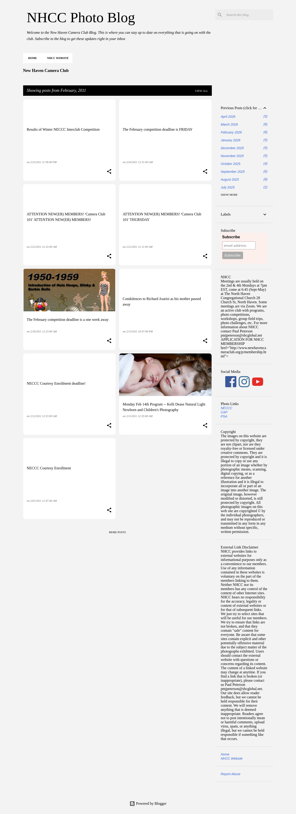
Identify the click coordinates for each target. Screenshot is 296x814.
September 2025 (233, 171)
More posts (117, 532)
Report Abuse (230, 774)
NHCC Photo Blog (81, 17)
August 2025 (230, 179)
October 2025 (230, 164)
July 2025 (228, 187)
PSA (224, 416)
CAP (224, 412)
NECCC (226, 408)
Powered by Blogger (148, 803)
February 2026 (231, 132)
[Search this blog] (249, 14)
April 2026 (228, 116)
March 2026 (229, 124)
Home (31, 58)
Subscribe (231, 237)
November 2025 (232, 156)
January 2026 (230, 140)
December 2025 (232, 148)
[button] (109, 172)
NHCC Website (56, 58)
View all (201, 91)
